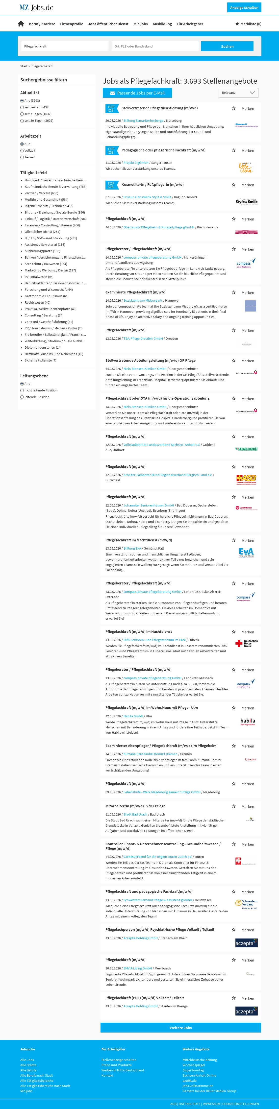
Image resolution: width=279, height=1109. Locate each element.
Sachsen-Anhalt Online (199, 1075)
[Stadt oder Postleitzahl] (155, 46)
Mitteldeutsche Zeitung (200, 1060)
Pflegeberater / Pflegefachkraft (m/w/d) (138, 248)
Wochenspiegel (194, 1065)
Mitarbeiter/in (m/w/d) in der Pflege (135, 805)
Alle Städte (28, 1065)
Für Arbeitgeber (190, 23)
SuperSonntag (193, 1070)
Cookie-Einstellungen (240, 1104)
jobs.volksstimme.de (198, 1086)
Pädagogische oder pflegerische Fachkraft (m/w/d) (163, 149)
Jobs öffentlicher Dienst (108, 23)
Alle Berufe (28, 1070)
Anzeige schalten (244, 7)
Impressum (211, 1104)
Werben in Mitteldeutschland (122, 1070)
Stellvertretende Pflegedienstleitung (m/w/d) (160, 107)
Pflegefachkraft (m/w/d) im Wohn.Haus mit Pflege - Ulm (151, 707)
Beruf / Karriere (42, 23)
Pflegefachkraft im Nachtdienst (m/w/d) (138, 539)
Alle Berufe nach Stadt (36, 1075)
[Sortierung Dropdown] (253, 92)
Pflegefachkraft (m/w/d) (125, 218)
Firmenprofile (71, 23)
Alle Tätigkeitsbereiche (36, 1080)
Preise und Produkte (116, 1065)
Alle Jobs (27, 1060)
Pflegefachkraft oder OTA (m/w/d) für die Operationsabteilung (157, 398)
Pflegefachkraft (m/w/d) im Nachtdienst (138, 631)
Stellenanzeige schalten (118, 1060)
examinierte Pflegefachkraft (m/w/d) (136, 291)
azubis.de (190, 1080)
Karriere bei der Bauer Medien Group (209, 1091)
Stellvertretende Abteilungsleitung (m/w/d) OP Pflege (150, 360)
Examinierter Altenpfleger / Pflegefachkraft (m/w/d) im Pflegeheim (160, 745)
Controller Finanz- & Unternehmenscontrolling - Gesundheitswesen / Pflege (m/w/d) (163, 846)
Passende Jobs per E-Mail (137, 93)
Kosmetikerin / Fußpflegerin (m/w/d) (153, 184)
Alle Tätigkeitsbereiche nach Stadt (45, 1086)
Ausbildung (162, 23)
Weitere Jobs (181, 1027)
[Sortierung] (234, 92)
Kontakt (107, 1075)
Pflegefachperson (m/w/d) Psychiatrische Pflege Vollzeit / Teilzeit (159, 929)
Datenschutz (190, 1104)
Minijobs (140, 23)
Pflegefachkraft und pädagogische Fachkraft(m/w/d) (149, 891)
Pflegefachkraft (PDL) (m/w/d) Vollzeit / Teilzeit (144, 997)
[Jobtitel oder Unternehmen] (64, 46)
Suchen (227, 46)
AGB (173, 1104)
